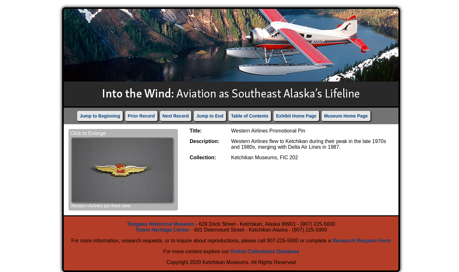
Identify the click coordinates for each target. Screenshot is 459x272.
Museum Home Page (346, 115)
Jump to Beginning (100, 115)
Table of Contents (249, 115)
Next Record (176, 115)
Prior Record (141, 115)
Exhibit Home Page (296, 115)
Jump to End (209, 115)
